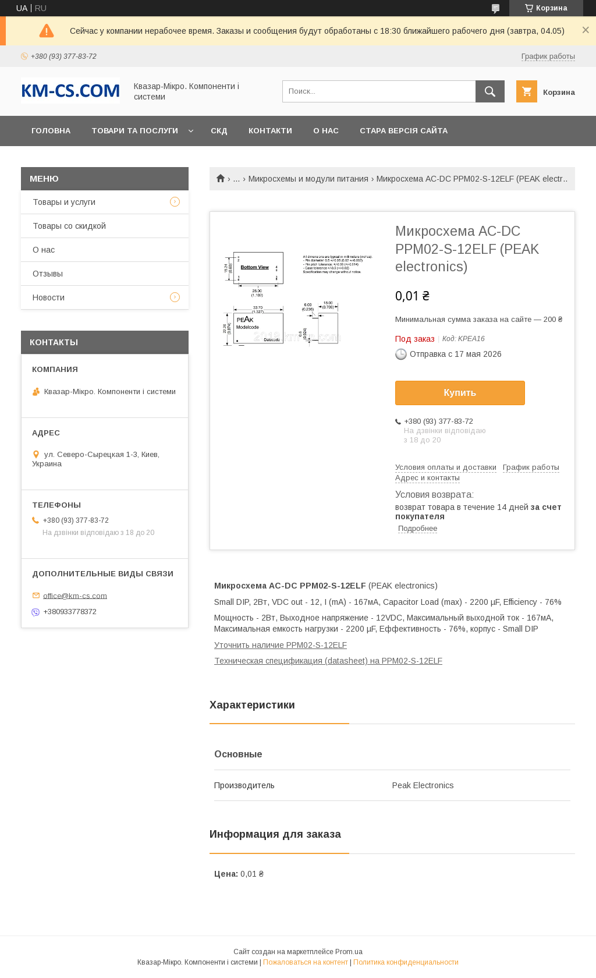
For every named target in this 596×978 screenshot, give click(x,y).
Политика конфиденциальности (406, 962)
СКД (219, 130)
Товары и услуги (64, 202)
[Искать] (490, 91)
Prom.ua (349, 952)
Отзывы (48, 273)
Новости (49, 297)
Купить (460, 393)
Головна (50, 130)
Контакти (270, 130)
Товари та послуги (134, 130)
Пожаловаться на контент (305, 962)
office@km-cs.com (75, 595)
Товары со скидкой (69, 226)
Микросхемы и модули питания (308, 178)
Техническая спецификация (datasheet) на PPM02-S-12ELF (328, 660)
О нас (326, 130)
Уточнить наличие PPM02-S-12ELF (280, 645)
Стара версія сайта (404, 130)
